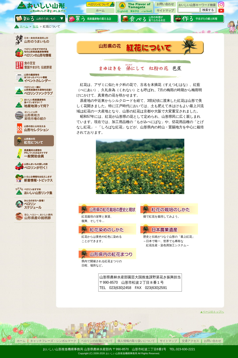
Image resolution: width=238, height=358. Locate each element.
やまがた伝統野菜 (34, 65)
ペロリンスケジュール (34, 203)
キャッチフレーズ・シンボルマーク (53, 341)
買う (92, 18)
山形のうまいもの (34, 39)
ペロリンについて (100, 4)
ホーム (100, 10)
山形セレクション (34, 128)
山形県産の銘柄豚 (34, 216)
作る (198, 18)
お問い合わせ (165, 4)
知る (40, 18)
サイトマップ (165, 10)
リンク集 (34, 191)
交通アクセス (190, 341)
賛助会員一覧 (34, 153)
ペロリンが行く (34, 165)
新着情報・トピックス (34, 178)
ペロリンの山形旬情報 (34, 52)
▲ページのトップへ (212, 311)
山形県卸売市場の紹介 (34, 115)
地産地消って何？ (34, 102)
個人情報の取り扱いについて (136, 341)
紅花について (34, 140)
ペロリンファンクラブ (34, 90)
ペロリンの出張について (97, 341)
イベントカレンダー (34, 77)
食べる (145, 18)
